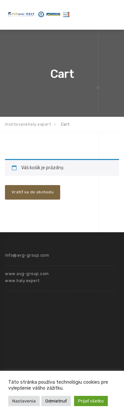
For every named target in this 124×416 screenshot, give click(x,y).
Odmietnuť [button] (56, 401)
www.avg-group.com (27, 274)
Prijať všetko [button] (91, 401)
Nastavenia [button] (24, 401)
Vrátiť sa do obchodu (33, 192)
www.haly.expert (22, 280)
